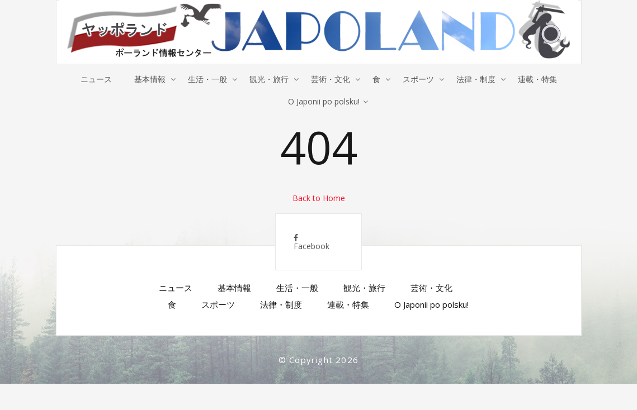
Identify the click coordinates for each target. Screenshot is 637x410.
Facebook (311, 242)
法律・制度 (476, 79)
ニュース (96, 79)
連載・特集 (537, 79)
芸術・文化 (330, 79)
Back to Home (318, 198)
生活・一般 (207, 79)
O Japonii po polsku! (324, 101)
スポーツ (418, 79)
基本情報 (150, 79)
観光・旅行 (269, 79)
